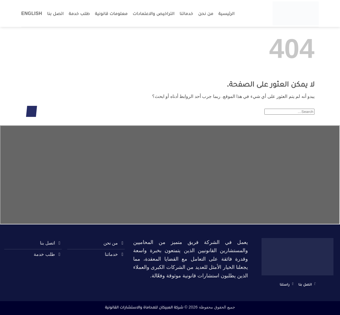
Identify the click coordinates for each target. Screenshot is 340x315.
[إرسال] (31, 111)
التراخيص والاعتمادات (154, 13)
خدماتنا (186, 13)
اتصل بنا (55, 13)
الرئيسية (226, 13)
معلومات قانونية (111, 13)
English (31, 13)
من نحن (205, 13)
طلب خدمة (79, 13)
